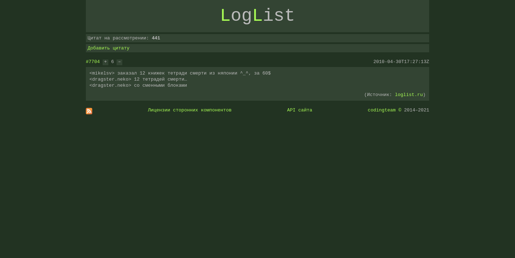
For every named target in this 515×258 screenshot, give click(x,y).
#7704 (93, 61)
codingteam (382, 110)
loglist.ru (409, 94)
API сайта (299, 110)
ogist (257, 16)
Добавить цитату (108, 48)
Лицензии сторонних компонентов (190, 110)
